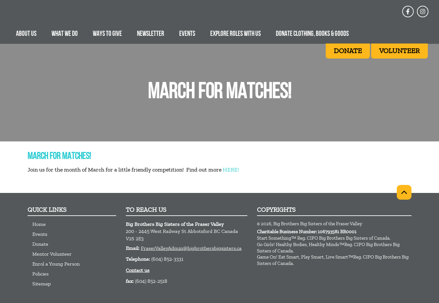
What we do (65, 34)
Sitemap (41, 284)
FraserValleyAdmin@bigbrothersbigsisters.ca (191, 248)
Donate (40, 244)
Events (187, 34)
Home (39, 224)
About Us (26, 34)
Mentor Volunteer (52, 254)
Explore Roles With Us (235, 34)
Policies (40, 274)
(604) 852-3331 (167, 259)
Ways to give (107, 34)
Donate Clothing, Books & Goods (312, 34)
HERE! (231, 169)
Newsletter (150, 34)
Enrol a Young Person (56, 264)
